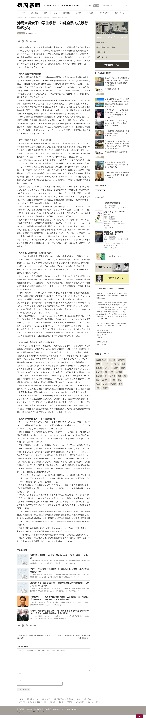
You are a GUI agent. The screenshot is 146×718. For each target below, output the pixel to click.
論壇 (123, 364)
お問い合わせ (102, 57)
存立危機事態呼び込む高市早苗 (116, 152)
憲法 (106, 376)
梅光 (119, 380)
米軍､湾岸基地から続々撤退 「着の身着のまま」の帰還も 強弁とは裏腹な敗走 (117, 164)
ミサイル (108, 368)
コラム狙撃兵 (104, 13)
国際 (45, 13)
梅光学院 (112, 360)
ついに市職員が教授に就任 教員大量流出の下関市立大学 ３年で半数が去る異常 (117, 133)
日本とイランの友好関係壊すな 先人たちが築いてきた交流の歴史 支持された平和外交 (117, 123)
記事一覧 (22, 705)
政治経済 (34, 13)
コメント (20, 654)
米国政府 (105, 388)
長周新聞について (103, 42)
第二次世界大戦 (101, 360)
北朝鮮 (123, 368)
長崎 (97, 380)
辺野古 (98, 364)
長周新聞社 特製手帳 (112, 203)
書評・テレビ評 (120, 13)
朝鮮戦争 (113, 384)
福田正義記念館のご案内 (106, 47)
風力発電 (99, 372)
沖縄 (120, 384)
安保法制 (99, 368)
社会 (55, 13)
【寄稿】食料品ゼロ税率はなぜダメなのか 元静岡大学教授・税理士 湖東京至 (117, 175)
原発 (111, 372)
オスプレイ (107, 364)
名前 (19, 676)
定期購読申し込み (111, 65)
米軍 (113, 380)
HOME (22, 13)
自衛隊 (115, 368)
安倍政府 (99, 376)
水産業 (112, 376)
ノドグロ (116, 364)
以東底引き (105, 380)
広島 (106, 372)
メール (19, 683)
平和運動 (90, 13)
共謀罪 (105, 384)
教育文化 (66, 13)
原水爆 (98, 384)
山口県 (78, 13)
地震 (125, 376)
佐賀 (97, 388)
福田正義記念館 (59, 702)
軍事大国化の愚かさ (112, 89)
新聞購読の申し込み (73, 702)
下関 (119, 376)
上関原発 (119, 372)
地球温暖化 (121, 360)
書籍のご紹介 (102, 52)
